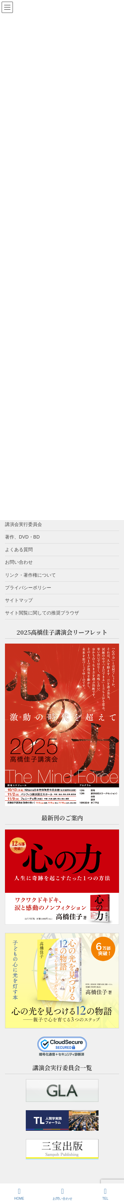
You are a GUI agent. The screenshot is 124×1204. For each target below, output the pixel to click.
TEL (105, 1194)
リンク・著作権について (30, 575)
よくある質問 (19, 549)
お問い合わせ (19, 562)
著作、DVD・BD (22, 537)
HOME (19, 1194)
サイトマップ (19, 600)
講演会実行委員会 (23, 524)
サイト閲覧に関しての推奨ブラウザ (42, 612)
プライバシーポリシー (28, 587)
